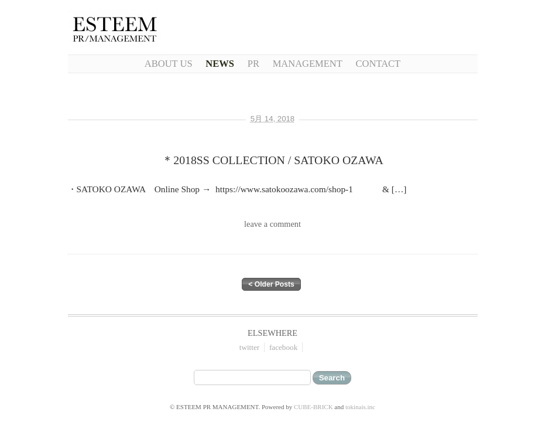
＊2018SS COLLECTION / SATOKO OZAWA (272, 160)
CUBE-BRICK (313, 406)
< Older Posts (271, 284)
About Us (169, 63)
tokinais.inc (360, 406)
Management (307, 63)
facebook (283, 347)
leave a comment (272, 224)
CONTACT (378, 63)
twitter (249, 347)
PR (253, 63)
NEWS (219, 63)
